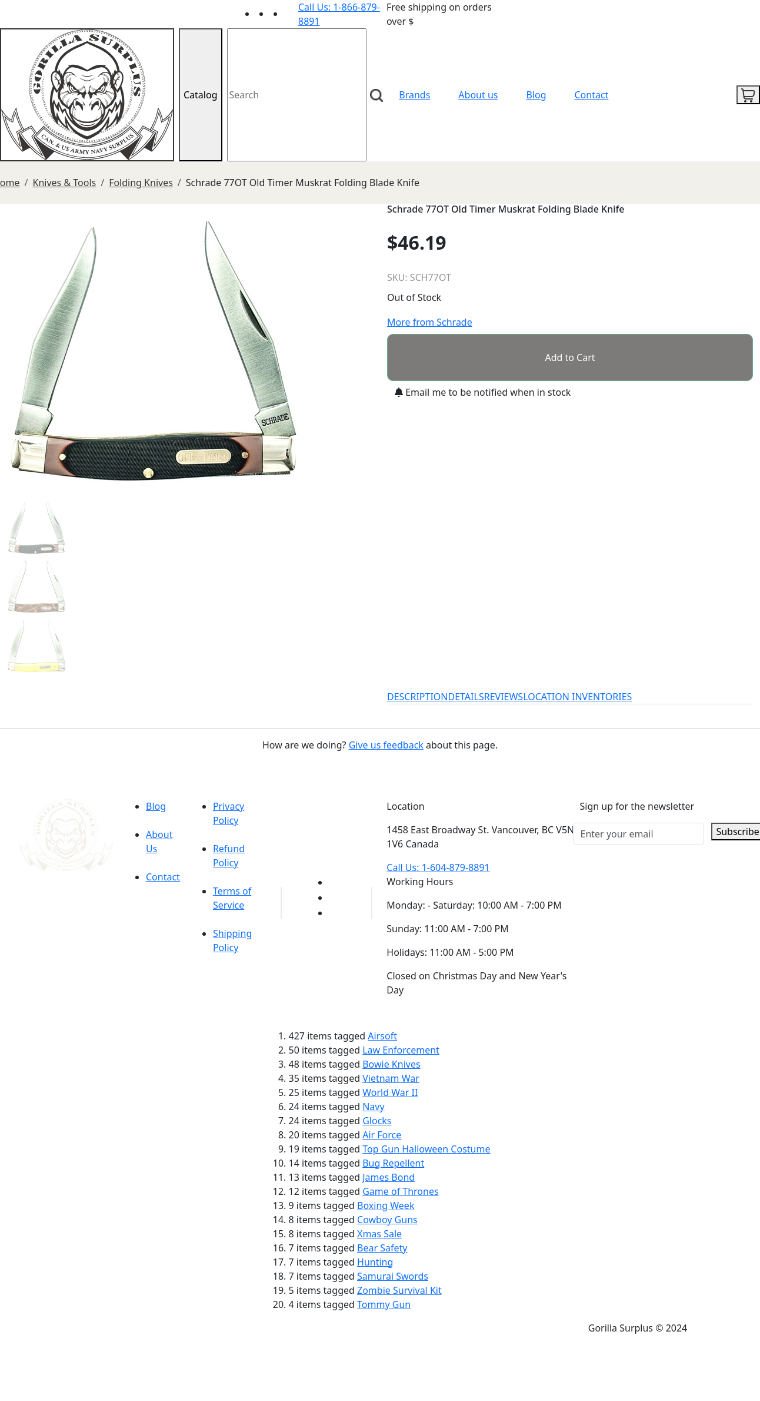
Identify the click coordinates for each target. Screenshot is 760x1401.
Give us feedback (386, 744)
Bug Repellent (393, 1163)
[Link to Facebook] (336, 897)
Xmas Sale (379, 1233)
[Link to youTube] (336, 882)
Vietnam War (390, 1078)
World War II (390, 1092)
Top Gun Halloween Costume (426, 1148)
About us (478, 94)
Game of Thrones (400, 1191)
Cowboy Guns (387, 1219)
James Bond (388, 1177)
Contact (592, 94)
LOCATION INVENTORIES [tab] (577, 696)
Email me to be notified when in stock (483, 392)
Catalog (201, 94)
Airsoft (382, 1035)
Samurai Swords (392, 1276)
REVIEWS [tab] (503, 696)
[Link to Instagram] (291, 13)
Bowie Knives (391, 1064)
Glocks (376, 1120)
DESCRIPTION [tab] (417, 696)
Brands (414, 94)
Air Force (381, 1134)
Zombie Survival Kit (399, 1290)
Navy (373, 1106)
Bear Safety (382, 1247)
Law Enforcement (400, 1050)
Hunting (375, 1262)
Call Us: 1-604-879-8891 (437, 867)
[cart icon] (748, 94)
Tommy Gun (384, 1304)
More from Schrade (429, 322)
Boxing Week (385, 1205)
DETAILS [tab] (466, 696)
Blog (536, 94)
